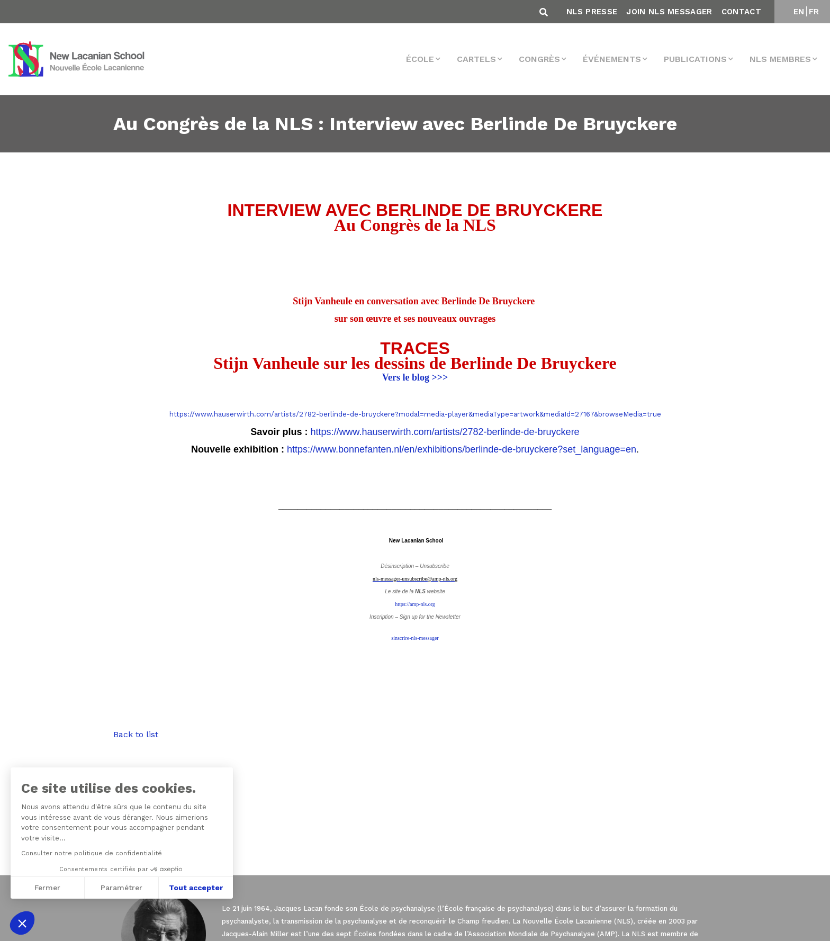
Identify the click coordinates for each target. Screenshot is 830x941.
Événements (612, 59)
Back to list (135, 734)
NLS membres (780, 59)
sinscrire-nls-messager (414, 638)
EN (799, 11)
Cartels (476, 59)
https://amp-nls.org (415, 604)
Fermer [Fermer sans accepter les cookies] (46, 887)
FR (814, 11)
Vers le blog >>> (415, 377)
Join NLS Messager (669, 11)
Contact (741, 11)
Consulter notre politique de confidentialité (90, 853)
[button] (22, 923)
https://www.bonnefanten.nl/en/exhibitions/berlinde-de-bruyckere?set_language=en (461, 449)
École (420, 59)
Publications (695, 59)
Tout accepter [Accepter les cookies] (195, 887)
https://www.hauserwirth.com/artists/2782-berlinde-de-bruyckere (444, 432)
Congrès (539, 59)
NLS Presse (591, 11)
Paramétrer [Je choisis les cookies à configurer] (120, 887)
